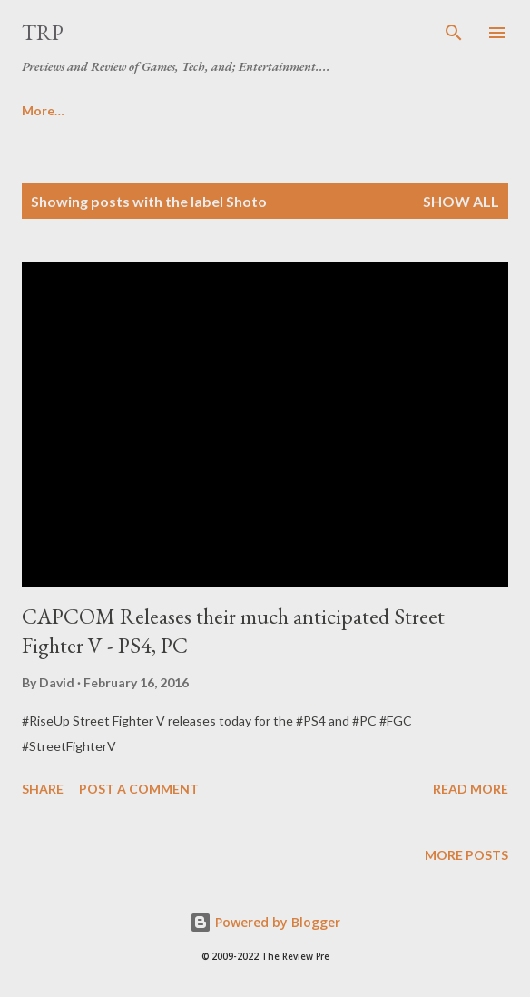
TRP (43, 32)
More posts (466, 855)
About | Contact (153, 110)
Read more (470, 788)
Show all (461, 201)
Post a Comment (139, 788)
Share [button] (43, 788)
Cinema (271, 110)
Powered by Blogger (265, 922)
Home (40, 110)
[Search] (454, 33)
